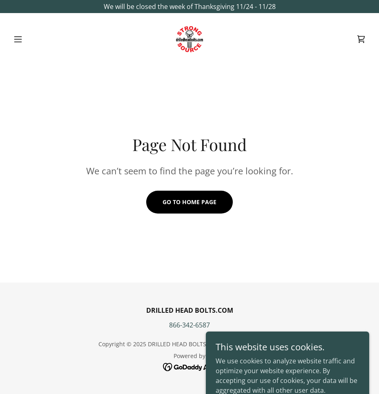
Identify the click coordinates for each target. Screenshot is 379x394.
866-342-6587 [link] (189, 325)
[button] (37, 39)
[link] (189, 39)
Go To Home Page (189, 202)
